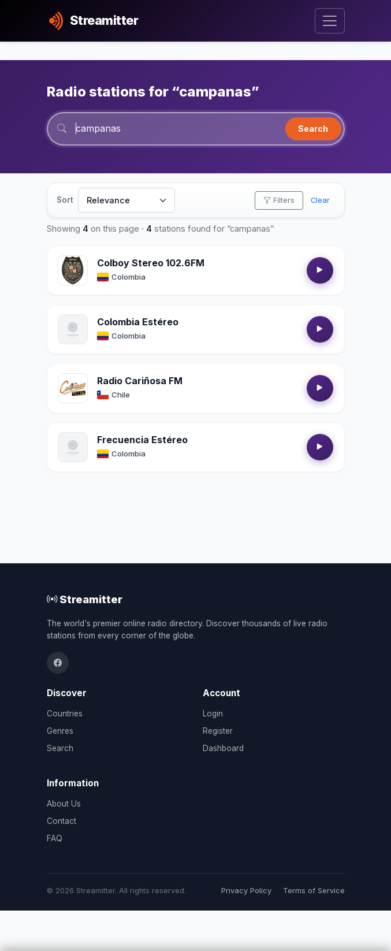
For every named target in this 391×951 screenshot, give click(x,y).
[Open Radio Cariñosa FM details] (73, 388)
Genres (60, 730)
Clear (320, 200)
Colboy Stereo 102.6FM (150, 263)
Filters (279, 200)
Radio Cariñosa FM (140, 381)
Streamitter (84, 599)
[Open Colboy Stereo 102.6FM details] (73, 270)
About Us (64, 803)
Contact (61, 821)
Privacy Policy (246, 890)
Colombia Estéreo (137, 322)
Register (218, 730)
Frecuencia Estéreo (142, 439)
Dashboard (223, 748)
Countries (65, 713)
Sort (65, 200)
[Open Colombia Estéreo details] (73, 329)
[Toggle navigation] (329, 21)
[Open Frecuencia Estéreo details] (73, 447)
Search (313, 128)
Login (213, 713)
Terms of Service (314, 890)
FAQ (54, 838)
